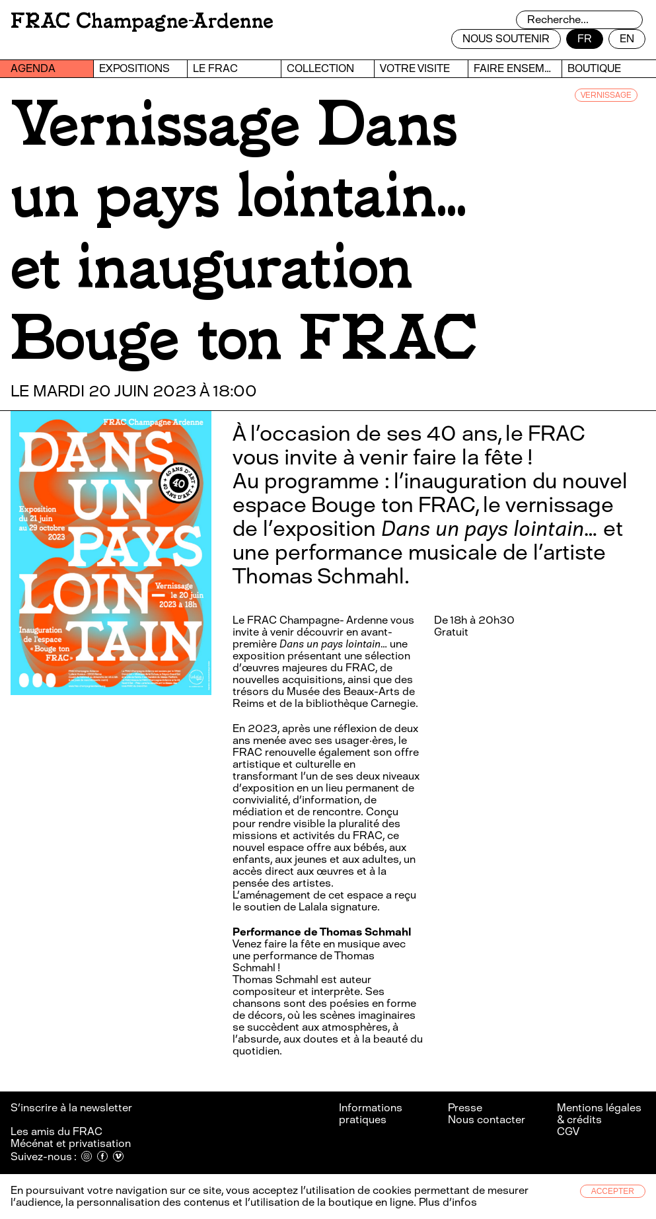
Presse (465, 1107)
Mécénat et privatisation (71, 1143)
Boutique (594, 68)
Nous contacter (486, 1119)
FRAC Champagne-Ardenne (142, 21)
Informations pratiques (370, 1113)
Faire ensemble (518, 68)
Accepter (612, 1191)
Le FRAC (215, 68)
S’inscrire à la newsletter (72, 1107)
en (627, 38)
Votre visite (415, 68)
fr (584, 38)
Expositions (134, 68)
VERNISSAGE (606, 95)
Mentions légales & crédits (599, 1113)
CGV (568, 1131)
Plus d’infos (446, 1202)
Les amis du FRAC (56, 1131)
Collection (320, 68)
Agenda (33, 68)
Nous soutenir (506, 38)
